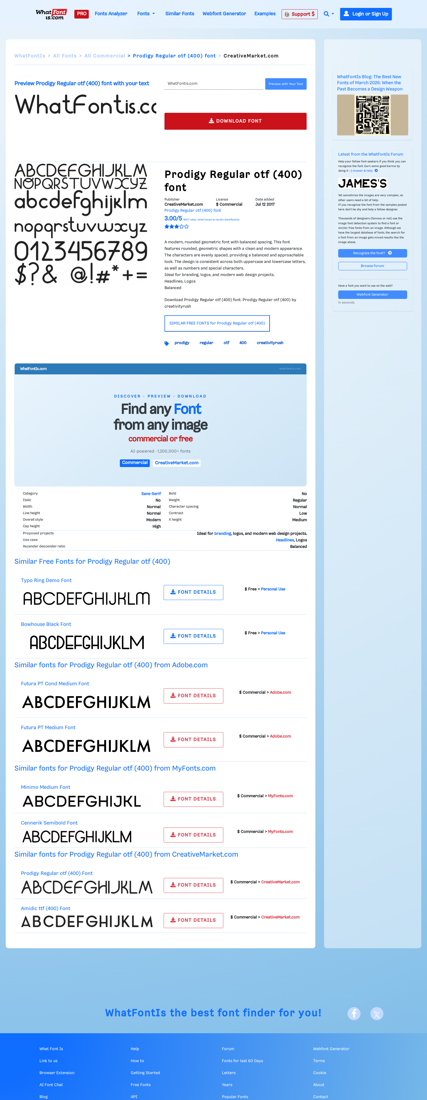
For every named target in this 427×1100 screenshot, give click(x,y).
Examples (265, 13)
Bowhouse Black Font (46, 624)
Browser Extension (56, 1073)
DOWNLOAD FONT (235, 121)
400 (242, 343)
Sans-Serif (151, 494)
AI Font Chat (51, 1085)
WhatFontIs (29, 56)
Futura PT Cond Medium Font (55, 683)
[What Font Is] (51, 14)
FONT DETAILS (193, 592)
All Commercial (104, 56)
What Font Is (51, 1049)
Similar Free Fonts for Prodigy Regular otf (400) (92, 561)
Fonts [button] (144, 13)
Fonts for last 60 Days (242, 1061)
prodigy (182, 343)
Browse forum (372, 266)
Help (135, 1049)
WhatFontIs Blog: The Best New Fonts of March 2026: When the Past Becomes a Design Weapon (369, 83)
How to (137, 1061)
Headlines (285, 540)
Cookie (319, 1073)
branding (222, 534)
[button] (329, 14)
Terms (319, 1061)
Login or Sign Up (366, 14)
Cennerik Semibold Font (49, 823)
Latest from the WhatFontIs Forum (370, 154)
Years (227, 1085)
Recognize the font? (372, 253)
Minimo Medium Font (45, 787)
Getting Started (145, 1073)
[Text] (213, 84)
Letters (229, 1073)
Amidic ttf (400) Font (45, 908)
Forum (228, 1049)
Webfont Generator (224, 13)
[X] (376, 1013)
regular (206, 343)
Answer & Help (365, 170)
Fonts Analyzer (111, 13)
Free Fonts (141, 1085)
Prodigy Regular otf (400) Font (57, 873)
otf (226, 343)
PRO (81, 13)
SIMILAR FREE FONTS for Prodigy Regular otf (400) (217, 323)
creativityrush (270, 343)
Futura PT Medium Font (48, 727)
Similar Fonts (179, 13)
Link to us (48, 1061)
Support (299, 14)
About (318, 1085)
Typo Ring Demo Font (46, 580)
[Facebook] (354, 1013)
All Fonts (65, 56)
